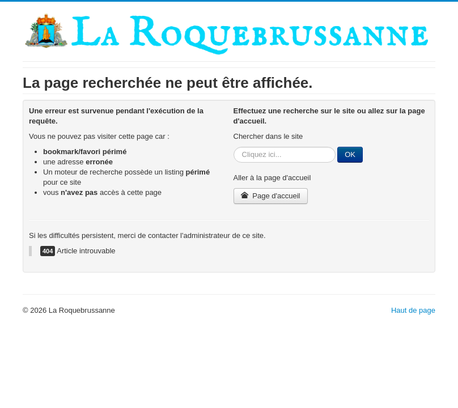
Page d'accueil (270, 196)
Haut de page (413, 310)
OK (350, 154)
